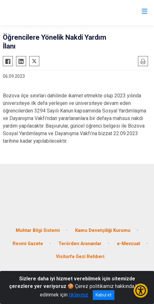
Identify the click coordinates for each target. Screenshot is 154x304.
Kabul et (104, 294)
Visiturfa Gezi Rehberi (80, 256)
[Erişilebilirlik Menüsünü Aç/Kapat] (141, 291)
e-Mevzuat (128, 243)
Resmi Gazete (28, 243)
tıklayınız (78, 295)
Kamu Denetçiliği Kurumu (102, 230)
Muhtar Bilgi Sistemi (38, 230)
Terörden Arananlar (80, 243)
